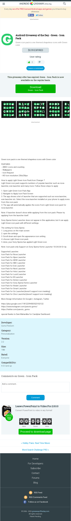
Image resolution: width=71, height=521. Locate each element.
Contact (35, 473)
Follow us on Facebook (38, 502)
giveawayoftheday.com (40, 511)
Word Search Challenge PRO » (35, 450)
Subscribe (36, 468)
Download (35, 89)
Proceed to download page (35, 431)
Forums (35, 477)
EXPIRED (35, 50)
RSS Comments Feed (38, 497)
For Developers (35, 463)
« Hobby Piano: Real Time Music (35, 443)
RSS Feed (38, 492)
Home (35, 458)
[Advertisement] (35, 26)
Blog (35, 482)
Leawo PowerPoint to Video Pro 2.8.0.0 (36, 406)
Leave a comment (35, 68)
